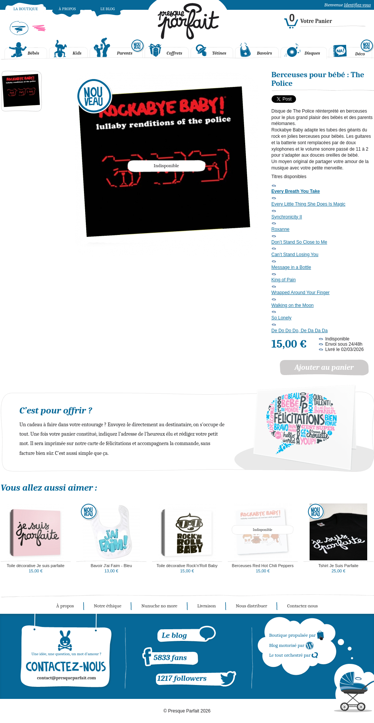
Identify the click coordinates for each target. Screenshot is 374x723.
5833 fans (170, 657)
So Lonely (282, 317)
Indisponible (262, 530)
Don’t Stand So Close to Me (299, 242)
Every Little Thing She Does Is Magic (309, 204)
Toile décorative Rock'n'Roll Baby (187, 565)
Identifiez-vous (357, 5)
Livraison (206, 606)
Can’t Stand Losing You (295, 254)
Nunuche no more (159, 606)
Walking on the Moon (293, 305)
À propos (67, 8)
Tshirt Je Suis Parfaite (338, 565)
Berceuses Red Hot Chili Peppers (263, 565)
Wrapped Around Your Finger (301, 292)
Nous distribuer (251, 606)
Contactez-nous (302, 606)
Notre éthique (107, 606)
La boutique (25, 8)
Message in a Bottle (291, 267)
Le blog (107, 8)
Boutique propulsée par (297, 635)
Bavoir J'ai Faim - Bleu (111, 565)
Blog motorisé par (291, 645)
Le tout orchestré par (294, 655)
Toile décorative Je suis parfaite (35, 565)
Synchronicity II (287, 217)
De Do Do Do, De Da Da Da (300, 330)
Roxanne (281, 229)
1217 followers (182, 678)
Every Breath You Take (296, 191)
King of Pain (284, 279)
